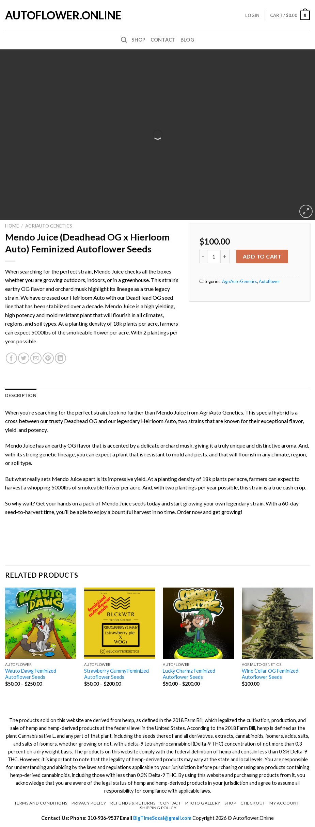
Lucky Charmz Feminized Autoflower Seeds (189, 674)
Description (20, 395)
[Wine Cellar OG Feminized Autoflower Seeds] (277, 623)
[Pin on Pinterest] (48, 358)
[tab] (20, 395)
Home (12, 226)
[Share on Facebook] (11, 358)
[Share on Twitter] (23, 358)
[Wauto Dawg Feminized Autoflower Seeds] (40, 623)
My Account (284, 803)
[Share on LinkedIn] (60, 358)
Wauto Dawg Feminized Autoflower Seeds (30, 674)
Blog (187, 40)
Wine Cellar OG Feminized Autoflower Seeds (270, 674)
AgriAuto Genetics (48, 226)
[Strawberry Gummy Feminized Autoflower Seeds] (119, 623)
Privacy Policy (89, 803)
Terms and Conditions (40, 803)
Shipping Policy (158, 807)
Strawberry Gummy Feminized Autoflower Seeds (116, 674)
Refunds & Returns (132, 803)
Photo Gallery (202, 803)
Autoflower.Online (39, 15)
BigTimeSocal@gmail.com (162, 818)
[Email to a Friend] (36, 358)
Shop (138, 40)
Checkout (252, 803)
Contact (163, 40)
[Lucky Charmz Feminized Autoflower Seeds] (198, 623)
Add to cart (262, 256)
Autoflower (269, 281)
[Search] (124, 40)
